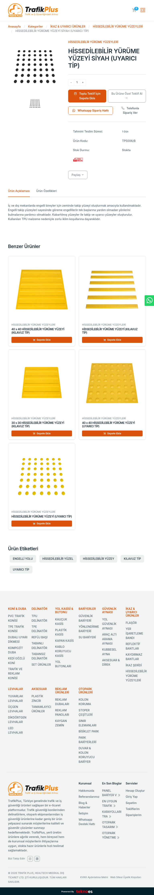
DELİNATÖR (39, 608)
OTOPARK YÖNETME (111, 835)
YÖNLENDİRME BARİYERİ (89, 629)
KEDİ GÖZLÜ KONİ (16, 660)
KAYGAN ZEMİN (61, 723)
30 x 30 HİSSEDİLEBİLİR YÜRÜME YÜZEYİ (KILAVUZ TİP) (37, 424)
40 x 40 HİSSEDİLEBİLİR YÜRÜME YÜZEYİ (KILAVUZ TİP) (37, 330)
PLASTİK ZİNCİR (37, 698)
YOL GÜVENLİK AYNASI (109, 624)
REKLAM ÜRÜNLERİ (62, 690)
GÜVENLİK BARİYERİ (86, 618)
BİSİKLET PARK (89, 731)
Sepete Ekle (42, 339)
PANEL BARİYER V (111, 793)
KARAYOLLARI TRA (111, 814)
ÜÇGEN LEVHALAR (15, 709)
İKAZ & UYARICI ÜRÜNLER (67, 26)
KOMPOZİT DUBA (15, 650)
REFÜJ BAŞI (39, 637)
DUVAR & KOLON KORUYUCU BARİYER (87, 754)
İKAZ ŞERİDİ (134, 665)
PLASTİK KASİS (61, 632)
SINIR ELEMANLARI (87, 723)
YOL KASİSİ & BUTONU (64, 610)
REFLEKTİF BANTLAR (133, 646)
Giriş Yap (132, 796)
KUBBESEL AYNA (109, 652)
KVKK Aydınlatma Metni (94, 877)
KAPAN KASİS (64, 640)
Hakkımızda (86, 790)
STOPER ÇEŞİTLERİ (86, 712)
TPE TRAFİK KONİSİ (16, 629)
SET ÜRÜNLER (41, 664)
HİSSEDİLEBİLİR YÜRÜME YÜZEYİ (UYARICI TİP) (41, 516)
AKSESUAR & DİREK (111, 662)
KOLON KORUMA (85, 702)
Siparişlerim (134, 815)
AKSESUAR (39, 689)
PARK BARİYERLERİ (87, 740)
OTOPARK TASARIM (110, 824)
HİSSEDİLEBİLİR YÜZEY (98, 558)
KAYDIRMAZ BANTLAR (134, 657)
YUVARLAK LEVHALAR (15, 698)
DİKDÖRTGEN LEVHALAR (17, 720)
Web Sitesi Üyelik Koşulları (125, 877)
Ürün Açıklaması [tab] (19, 191)
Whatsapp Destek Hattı (87, 822)
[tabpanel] (77, 212)
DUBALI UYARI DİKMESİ (17, 639)
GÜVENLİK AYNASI (109, 610)
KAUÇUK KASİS (61, 621)
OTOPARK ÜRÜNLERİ (86, 690)
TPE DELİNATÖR (39, 629)
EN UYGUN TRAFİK (109, 803)
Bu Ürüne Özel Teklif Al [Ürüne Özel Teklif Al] (127, 96)
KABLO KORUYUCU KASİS (63, 651)
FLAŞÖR (131, 622)
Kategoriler (35, 26)
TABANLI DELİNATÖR (39, 645)
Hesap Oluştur (135, 790)
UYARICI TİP (21, 569)
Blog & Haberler (84, 805)
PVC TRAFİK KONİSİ (16, 618)
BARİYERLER (87, 608)
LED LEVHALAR (15, 730)
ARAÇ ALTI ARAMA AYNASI (109, 639)
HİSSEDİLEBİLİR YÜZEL (58, 558)
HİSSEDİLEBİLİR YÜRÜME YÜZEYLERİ (118, 26)
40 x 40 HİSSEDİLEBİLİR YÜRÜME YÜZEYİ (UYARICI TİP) (108, 424)
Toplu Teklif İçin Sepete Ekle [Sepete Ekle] (87, 96)
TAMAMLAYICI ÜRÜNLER (41, 709)
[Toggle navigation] (143, 10)
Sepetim (131, 803)
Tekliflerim (133, 809)
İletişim (83, 813)
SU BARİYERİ (87, 637)
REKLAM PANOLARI (62, 712)
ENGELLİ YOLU (23, 558)
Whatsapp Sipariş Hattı (90, 110)
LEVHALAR (15, 689)
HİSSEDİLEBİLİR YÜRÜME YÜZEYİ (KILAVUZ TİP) (110, 330)
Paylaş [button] (76, 174)
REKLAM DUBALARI (62, 702)
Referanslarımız (89, 796)
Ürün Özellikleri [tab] (46, 191)
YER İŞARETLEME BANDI (134, 633)
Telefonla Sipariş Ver (130, 110)
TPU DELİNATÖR (39, 618)
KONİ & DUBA (17, 608)
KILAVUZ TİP (132, 558)
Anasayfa (14, 26)
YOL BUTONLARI (63, 664)
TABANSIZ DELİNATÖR (39, 656)
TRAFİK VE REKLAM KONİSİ (15, 673)
